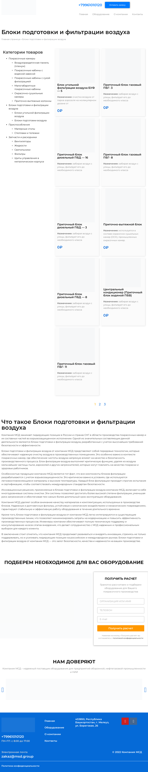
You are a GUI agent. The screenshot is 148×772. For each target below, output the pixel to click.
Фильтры (19, 154)
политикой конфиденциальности (128, 638)
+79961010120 (90, 5)
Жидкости (20, 145)
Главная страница (10, 39)
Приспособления (19, 124)
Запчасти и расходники (23, 137)
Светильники (22, 149)
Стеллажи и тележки (26, 133)
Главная (83, 14)
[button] (120, 628)
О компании (121, 14)
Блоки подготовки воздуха (30, 120)
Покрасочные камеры (22, 58)
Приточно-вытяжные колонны (32, 101)
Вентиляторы (22, 141)
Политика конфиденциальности (20, 765)
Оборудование (100, 14)
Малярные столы (24, 128)
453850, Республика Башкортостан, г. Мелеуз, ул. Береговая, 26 (92, 722)
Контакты (137, 14)
